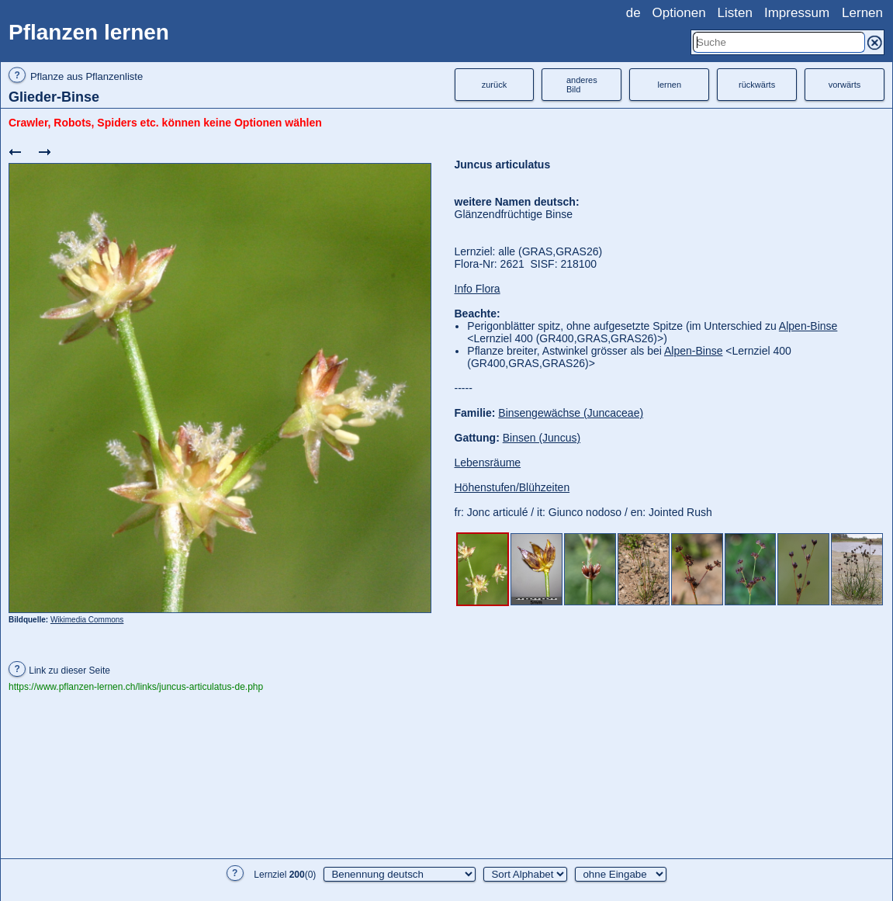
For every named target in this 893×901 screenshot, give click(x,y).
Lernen (862, 12)
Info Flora (477, 288)
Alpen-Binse (808, 326)
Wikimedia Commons (86, 619)
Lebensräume (488, 462)
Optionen (679, 12)
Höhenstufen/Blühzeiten (512, 487)
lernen (669, 84)
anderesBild (581, 84)
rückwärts (757, 84)
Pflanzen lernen (89, 32)
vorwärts (845, 84)
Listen (735, 12)
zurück (494, 84)
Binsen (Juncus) (541, 437)
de (633, 12)
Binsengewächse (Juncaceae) (570, 413)
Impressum (796, 12)
